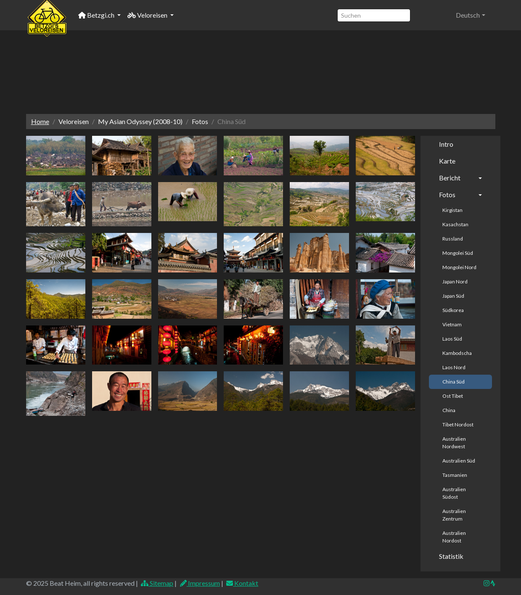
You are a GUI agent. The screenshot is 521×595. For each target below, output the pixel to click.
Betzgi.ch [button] (97, 15)
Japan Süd (453, 296)
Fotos (447, 194)
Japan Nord (455, 281)
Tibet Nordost (457, 424)
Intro (446, 144)
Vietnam (452, 324)
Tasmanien (454, 475)
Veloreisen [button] (148, 15)
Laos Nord (453, 367)
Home (40, 121)
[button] (470, 15)
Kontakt (242, 583)
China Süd (453, 381)
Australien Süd (458, 460)
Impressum (199, 583)
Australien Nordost (454, 537)
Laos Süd (452, 339)
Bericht (449, 178)
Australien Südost (454, 493)
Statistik (451, 556)
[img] (492, 583)
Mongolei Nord (459, 267)
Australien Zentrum (454, 515)
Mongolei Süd (457, 253)
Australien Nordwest (454, 443)
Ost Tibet (452, 396)
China (448, 410)
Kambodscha (457, 353)
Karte (447, 161)
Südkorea (453, 310)
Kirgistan (452, 210)
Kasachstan (455, 224)
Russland (452, 238)
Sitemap (157, 583)
